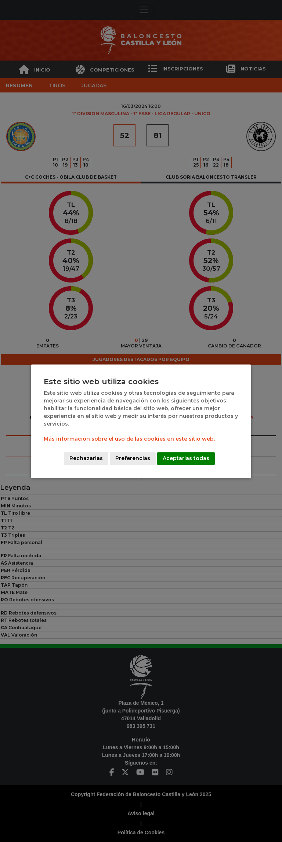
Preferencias (132, 458)
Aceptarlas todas (186, 458)
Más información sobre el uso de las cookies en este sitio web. (129, 438)
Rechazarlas (86, 458)
